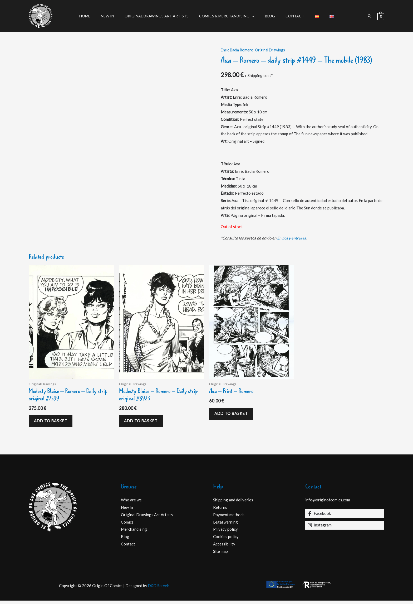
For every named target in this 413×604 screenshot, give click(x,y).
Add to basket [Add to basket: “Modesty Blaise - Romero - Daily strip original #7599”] (53, 423)
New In (115, 16)
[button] (369, 16)
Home (95, 16)
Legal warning (225, 525)
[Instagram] (344, 528)
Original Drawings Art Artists (161, 16)
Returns (220, 510)
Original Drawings (273, 49)
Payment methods (228, 518)
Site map (220, 554)
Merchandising (134, 532)
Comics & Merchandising (226, 16)
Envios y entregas (292, 237)
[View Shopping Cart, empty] (380, 16)
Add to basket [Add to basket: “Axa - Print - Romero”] (233, 415)
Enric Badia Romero (238, 49)
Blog (268, 16)
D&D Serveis (159, 589)
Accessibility (224, 547)
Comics (127, 525)
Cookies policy (226, 540)
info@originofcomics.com (327, 503)
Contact (290, 16)
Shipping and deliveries (233, 503)
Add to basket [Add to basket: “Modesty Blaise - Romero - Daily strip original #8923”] (143, 423)
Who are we (131, 503)
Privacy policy (225, 532)
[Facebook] (344, 516)
